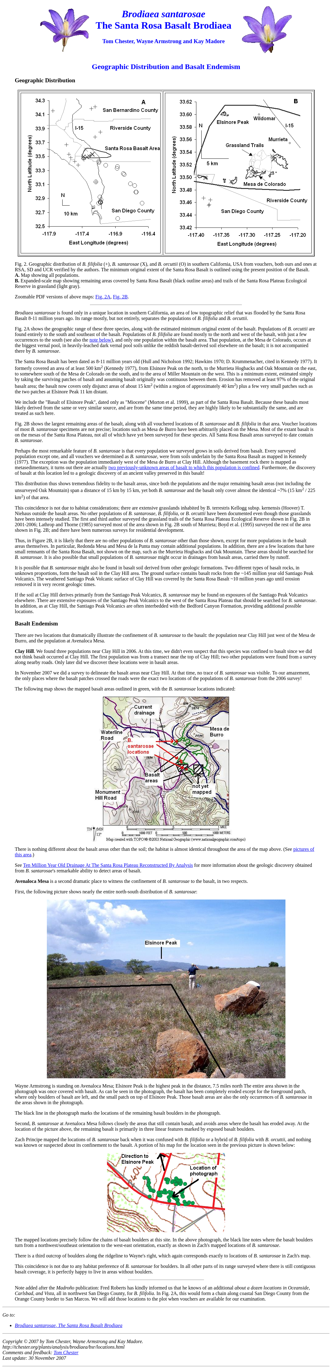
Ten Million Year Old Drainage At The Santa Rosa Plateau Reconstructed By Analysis (108, 865)
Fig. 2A (102, 296)
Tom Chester (66, 1352)
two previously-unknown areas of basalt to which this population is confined (184, 467)
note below (100, 339)
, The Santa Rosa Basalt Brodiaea (68, 1325)
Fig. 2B (120, 296)
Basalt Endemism (36, 623)
